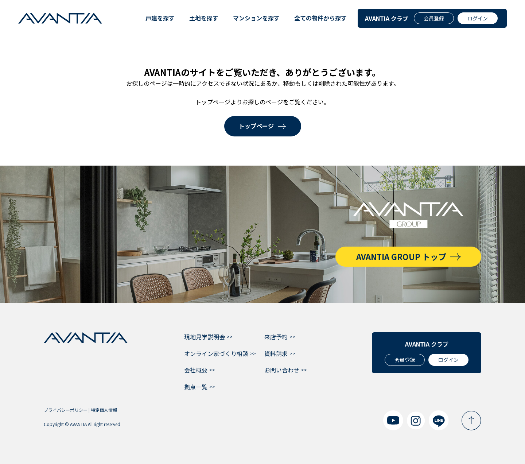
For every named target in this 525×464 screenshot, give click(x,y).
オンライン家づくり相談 (216, 353)
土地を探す (203, 17)
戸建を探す (160, 17)
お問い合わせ (281, 370)
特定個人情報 (104, 410)
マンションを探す (256, 17)
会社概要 (195, 370)
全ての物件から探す (320, 17)
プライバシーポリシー (66, 410)
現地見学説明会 (204, 336)
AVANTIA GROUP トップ (401, 256)
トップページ (256, 125)
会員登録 (434, 18)
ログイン (477, 18)
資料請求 (276, 353)
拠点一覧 (195, 386)
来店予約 (276, 336)
